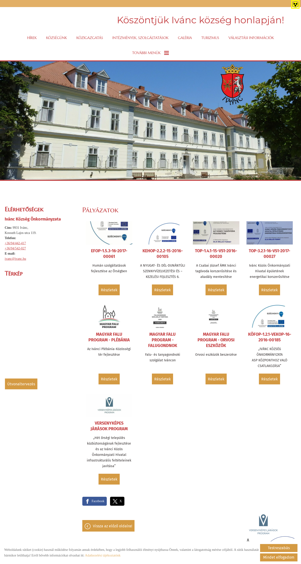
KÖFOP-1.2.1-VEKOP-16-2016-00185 (269, 337)
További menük (150, 53)
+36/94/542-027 (15, 248)
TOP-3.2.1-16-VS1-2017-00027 (269, 253)
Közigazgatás (89, 37)
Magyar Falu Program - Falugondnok (162, 340)
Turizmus (210, 37)
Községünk (56, 37)
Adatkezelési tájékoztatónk (102, 555)
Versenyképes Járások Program (109, 426)
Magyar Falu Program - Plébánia (109, 337)
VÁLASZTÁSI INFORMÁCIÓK (251, 37)
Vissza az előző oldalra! (112, 526)
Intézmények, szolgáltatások (140, 37)
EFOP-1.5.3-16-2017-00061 (109, 253)
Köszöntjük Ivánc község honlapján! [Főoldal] (200, 20)
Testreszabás (279, 548)
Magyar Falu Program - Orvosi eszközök (216, 340)
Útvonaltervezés (21, 384)
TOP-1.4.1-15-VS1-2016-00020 (216, 253)
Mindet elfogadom (278, 557)
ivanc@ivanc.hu (15, 258)
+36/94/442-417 (15, 243)
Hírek (32, 37)
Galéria (185, 37)
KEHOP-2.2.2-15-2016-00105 (163, 253)
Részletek (109, 290)
